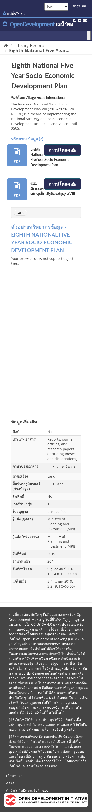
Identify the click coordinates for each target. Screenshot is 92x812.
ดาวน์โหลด (62, 150)
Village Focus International (45, 97)
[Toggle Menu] (89, 35)
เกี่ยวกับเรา (14, 775)
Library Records (30, 45)
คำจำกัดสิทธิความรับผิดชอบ (27, 790)
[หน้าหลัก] (6, 45)
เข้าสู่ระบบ (79, 6)
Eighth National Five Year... (39, 50)
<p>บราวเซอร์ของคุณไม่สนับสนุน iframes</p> (46, 334)
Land (20, 212)
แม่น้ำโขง (14, 13)
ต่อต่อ (10, 783)
